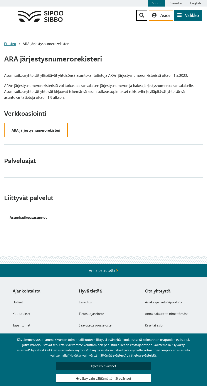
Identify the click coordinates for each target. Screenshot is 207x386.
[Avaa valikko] (188, 15)
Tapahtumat (21, 325)
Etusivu (10, 43)
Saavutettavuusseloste (95, 325)
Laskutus (85, 302)
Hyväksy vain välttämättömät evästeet (103, 378)
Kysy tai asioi (154, 325)
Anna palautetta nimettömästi (166, 313)
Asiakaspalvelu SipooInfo (163, 302)
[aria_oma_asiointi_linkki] (161, 15)
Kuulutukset (21, 313)
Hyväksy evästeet (103, 366)
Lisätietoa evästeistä (141, 355)
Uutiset (18, 302)
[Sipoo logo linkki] (40, 20)
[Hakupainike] (141, 15)
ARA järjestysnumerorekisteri (36, 130)
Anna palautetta (103, 270)
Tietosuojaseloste (91, 313)
